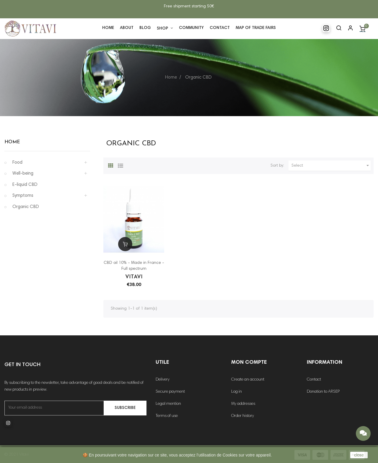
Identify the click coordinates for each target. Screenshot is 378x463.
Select (331, 165)
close (359, 455)
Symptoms (22, 196)
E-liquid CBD (25, 185)
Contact (314, 380)
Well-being (22, 173)
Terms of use (167, 416)
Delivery (163, 380)
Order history (242, 416)
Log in (236, 392)
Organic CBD (25, 207)
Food (17, 162)
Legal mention (168, 404)
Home (12, 142)
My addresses (243, 404)
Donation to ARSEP (323, 392)
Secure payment (170, 392)
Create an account (247, 380)
